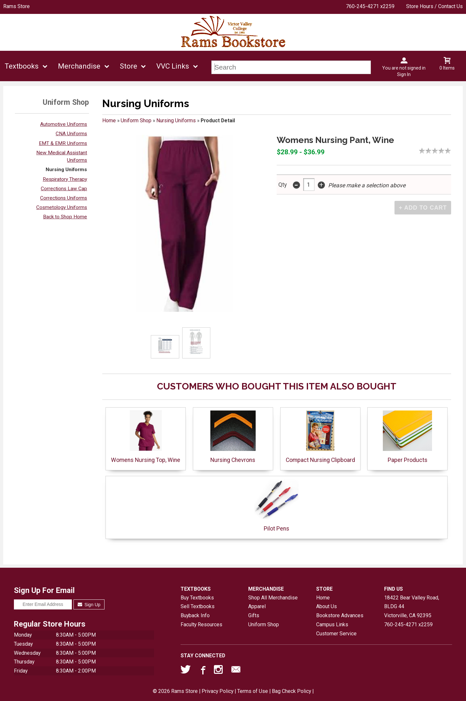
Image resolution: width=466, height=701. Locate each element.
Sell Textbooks (198, 606)
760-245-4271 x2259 (370, 6)
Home (109, 120)
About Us (326, 606)
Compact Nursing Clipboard (320, 437)
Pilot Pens (276, 505)
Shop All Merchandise (273, 598)
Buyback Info (195, 615)
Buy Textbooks (197, 598)
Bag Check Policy (291, 691)
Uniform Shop (136, 120)
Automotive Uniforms (63, 124)
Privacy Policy (217, 691)
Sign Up (89, 604)
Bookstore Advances (339, 615)
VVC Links (172, 66)
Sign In (404, 74)
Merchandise (79, 66)
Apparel (257, 606)
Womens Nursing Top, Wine (145, 437)
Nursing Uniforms (66, 169)
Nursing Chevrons (233, 437)
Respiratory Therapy (65, 179)
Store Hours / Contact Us (434, 6)
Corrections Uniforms (63, 198)
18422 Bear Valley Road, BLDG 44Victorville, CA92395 (411, 607)
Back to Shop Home (65, 217)
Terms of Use (252, 691)
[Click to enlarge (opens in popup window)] (165, 347)
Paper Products (407, 437)
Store (128, 66)
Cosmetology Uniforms (61, 207)
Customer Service (336, 633)
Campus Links (332, 624)
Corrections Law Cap (64, 189)
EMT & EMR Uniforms (63, 143)
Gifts (253, 615)
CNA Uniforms (71, 134)
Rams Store (16, 6)
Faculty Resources (201, 624)
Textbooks (22, 66)
